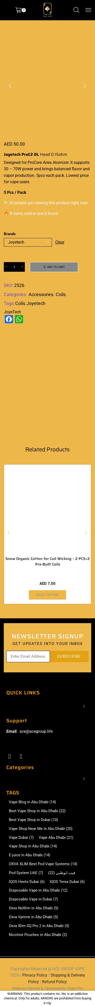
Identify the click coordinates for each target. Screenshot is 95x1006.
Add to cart (56, 267)
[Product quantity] (14, 267)
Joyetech (36, 303)
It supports (79, 162)
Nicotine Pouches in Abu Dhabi (38, 935)
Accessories (41, 294)
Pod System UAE (26, 873)
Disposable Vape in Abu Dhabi (38, 890)
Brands (10, 234)
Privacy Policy (34, 975)
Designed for (15, 162)
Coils (61, 294)
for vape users (16, 181)
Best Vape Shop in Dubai (33, 820)
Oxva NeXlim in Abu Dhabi (33, 908)
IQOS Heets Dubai (27, 882)
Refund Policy (54, 981)
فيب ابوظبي (61, 873)
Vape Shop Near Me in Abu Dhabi (40, 829)
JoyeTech (12, 312)
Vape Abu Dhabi (56, 838)
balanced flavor (68, 168)
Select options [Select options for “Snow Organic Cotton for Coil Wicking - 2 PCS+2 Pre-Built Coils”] (47, 594)
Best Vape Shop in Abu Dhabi (37, 811)
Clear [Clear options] (59, 242)
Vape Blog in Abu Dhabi (32, 802)
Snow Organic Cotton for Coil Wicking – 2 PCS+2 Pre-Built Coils (47, 561)
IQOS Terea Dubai (67, 882)
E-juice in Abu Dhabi (29, 855)
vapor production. (19, 175)
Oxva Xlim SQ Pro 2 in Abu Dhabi (39, 926)
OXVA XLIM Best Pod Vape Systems (43, 864)
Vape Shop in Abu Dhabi (33, 846)
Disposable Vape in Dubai (33, 899)
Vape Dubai (21, 838)
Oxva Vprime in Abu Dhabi (33, 917)
